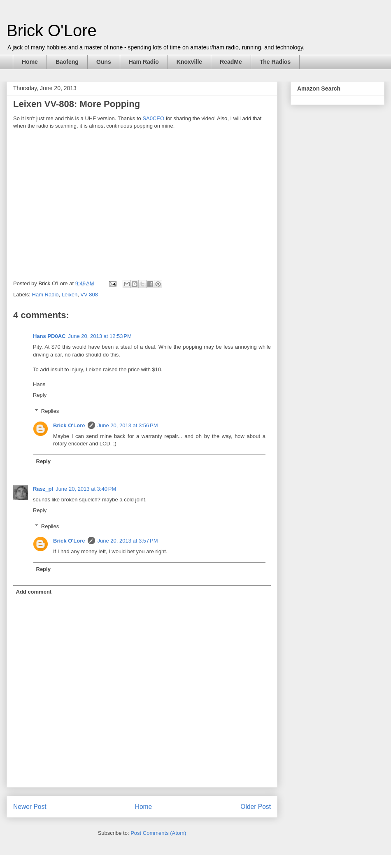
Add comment (34, 592)
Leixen (69, 294)
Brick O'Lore (52, 30)
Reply (40, 395)
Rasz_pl (43, 489)
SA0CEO (153, 118)
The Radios (275, 61)
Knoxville (189, 61)
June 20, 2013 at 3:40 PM (86, 489)
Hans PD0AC (49, 336)
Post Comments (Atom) (158, 833)
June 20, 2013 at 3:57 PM (128, 541)
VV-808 (89, 294)
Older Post (255, 806)
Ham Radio (144, 61)
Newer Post (30, 806)
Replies (50, 411)
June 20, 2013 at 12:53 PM (99, 336)
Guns (103, 61)
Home (30, 61)
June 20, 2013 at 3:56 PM (128, 425)
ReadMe (231, 61)
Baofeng (67, 61)
